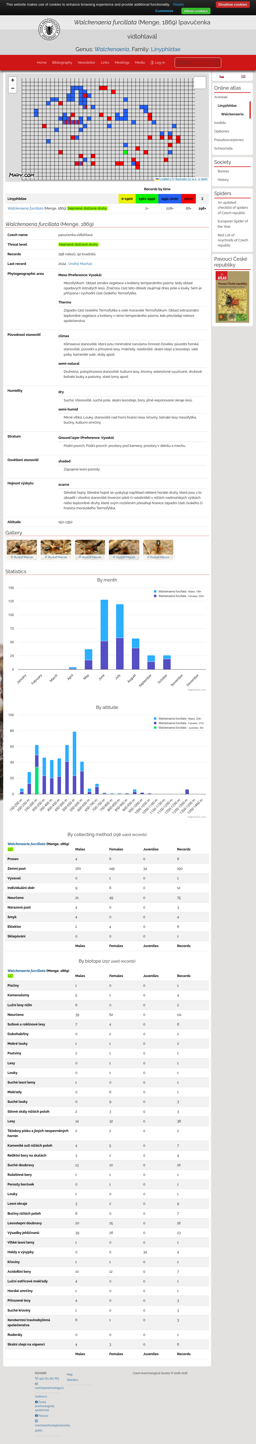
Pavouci (43, 1415)
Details (178, 4)
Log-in (159, 62)
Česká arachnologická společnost (44, 1406)
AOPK (38, 1430)
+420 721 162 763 (48, 1378)
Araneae (221, 97)
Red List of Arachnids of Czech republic (233, 240)
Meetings (122, 62)
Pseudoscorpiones (228, 140)
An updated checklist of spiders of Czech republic (233, 207)
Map (70, 1374)
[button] (109, 118)
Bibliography (62, 62)
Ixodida (220, 123)
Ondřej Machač (80, 264)
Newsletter (86, 62)
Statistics (72, 1379)
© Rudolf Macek (22, 557)
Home (42, 62)
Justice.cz (41, 1396)
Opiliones (221, 131)
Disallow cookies (233, 4)
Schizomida (223, 148)
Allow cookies (196, 11)
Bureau (223, 171)
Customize (164, 11)
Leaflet (162, 179)
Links (105, 62)
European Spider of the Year (233, 223)
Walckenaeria (232, 114)
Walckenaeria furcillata (26, 844)
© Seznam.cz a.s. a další (190, 179)
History (223, 180)
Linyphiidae (165, 49)
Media (140, 62)
